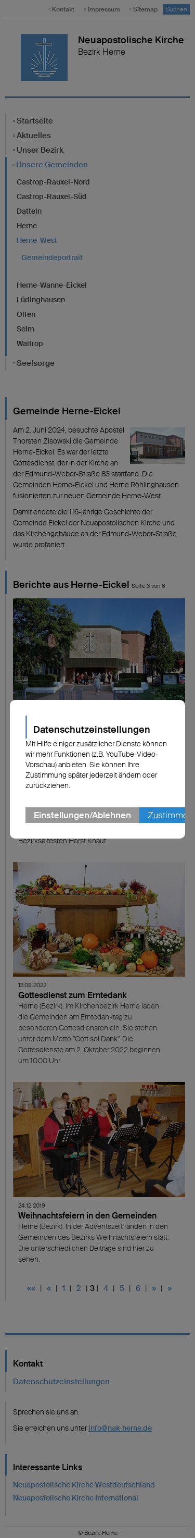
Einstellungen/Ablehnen (82, 815)
